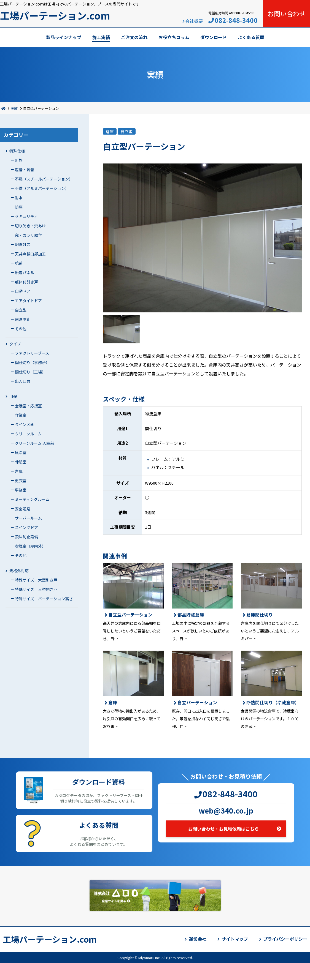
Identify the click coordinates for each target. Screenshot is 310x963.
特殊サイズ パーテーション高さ (44, 598)
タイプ (15, 344)
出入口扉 (22, 381)
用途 (13, 396)
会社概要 (194, 21)
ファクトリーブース (32, 353)
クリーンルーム (28, 434)
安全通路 (22, 508)
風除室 (20, 452)
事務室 (20, 490)
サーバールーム (28, 518)
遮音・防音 (24, 169)
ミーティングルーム (32, 499)
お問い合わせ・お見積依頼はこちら (223, 828)
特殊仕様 (17, 151)
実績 (14, 108)
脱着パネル (24, 272)
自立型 (20, 310)
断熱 (19, 160)
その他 (20, 328)
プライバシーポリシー (285, 938)
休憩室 (20, 462)
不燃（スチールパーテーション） (44, 179)
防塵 (19, 207)
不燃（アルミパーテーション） (42, 188)
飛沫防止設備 (26, 536)
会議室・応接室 (28, 405)
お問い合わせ (287, 13)
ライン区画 (24, 424)
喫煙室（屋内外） (30, 546)
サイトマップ (235, 938)
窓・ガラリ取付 (28, 235)
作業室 (20, 415)
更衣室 (20, 480)
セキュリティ (26, 216)
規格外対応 (19, 570)
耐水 (19, 197)
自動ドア (22, 291)
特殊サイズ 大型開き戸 (36, 589)
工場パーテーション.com (55, 15)
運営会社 (197, 938)
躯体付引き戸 (26, 282)
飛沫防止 (22, 319)
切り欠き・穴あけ (30, 225)
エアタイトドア (28, 300)
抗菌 (19, 263)
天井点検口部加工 (30, 254)
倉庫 (19, 471)
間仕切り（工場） (30, 372)
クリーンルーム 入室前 (34, 443)
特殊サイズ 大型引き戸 (36, 580)
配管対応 (22, 244)
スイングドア (26, 527)
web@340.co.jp (226, 810)
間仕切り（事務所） (32, 362)
